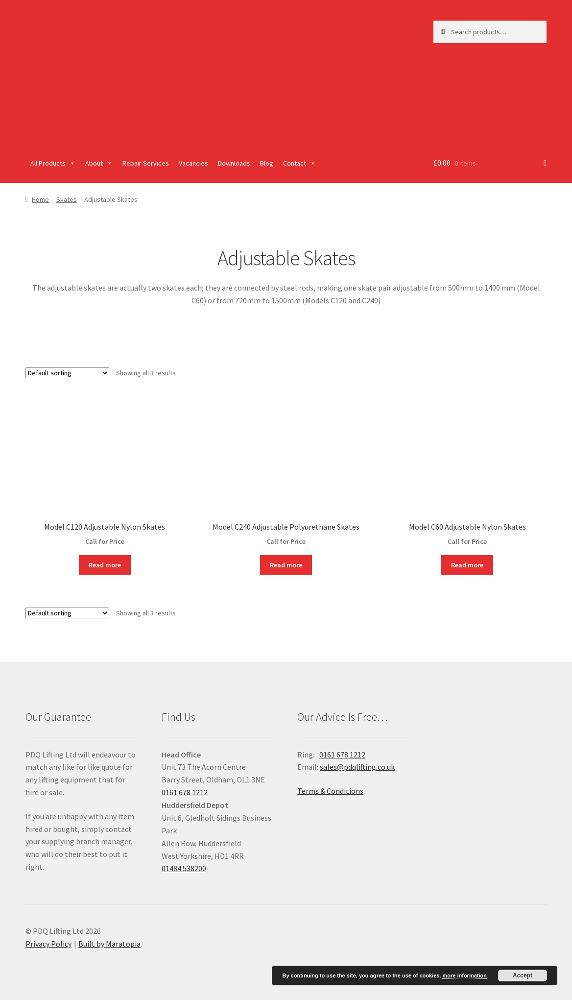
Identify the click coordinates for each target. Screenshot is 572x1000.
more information (464, 975)
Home (40, 199)
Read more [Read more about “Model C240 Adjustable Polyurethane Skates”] (286, 565)
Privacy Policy (48, 944)
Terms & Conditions (330, 791)
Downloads (234, 163)
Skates (66, 199)
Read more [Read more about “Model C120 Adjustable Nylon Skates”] (105, 565)
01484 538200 (184, 868)
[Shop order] (67, 372)
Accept (522, 975)
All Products (52, 163)
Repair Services (145, 163)
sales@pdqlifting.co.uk (357, 767)
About (99, 163)
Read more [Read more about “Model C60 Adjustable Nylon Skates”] (467, 565)
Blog (266, 163)
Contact (299, 163)
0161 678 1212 (185, 792)
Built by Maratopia (109, 944)
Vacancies (193, 163)
